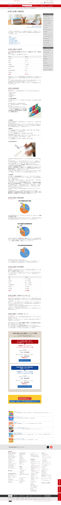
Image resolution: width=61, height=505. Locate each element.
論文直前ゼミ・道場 (33, 475)
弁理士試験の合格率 (13, 37)
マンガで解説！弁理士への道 (47, 36)
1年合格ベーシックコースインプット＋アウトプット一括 (46, 456)
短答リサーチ (10, 478)
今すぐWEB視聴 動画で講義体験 (34, 456)
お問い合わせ (14, 3)
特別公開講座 (32, 483)
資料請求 (41, 2)
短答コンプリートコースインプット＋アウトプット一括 (46, 463)
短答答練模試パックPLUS (34, 478)
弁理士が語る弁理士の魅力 (47, 29)
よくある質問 (49, 499)
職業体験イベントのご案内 (34, 454)
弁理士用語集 (45, 31)
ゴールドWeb (32, 480)
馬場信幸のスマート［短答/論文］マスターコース (35, 465)
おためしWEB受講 (59, 496)
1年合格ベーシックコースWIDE (24, 386)
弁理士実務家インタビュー (47, 25)
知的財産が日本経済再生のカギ (47, 20)
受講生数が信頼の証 (22, 454)
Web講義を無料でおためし (31, 401)
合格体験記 (20, 455)
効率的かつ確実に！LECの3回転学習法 (47, 477)
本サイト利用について (11, 499)
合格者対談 (20, 456)
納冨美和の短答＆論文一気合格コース (36, 462)
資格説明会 (23, 495)
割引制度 (44, 60)
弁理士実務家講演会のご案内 (34, 455)
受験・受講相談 (19, 3)
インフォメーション (46, 67)
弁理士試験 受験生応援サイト (47, 65)
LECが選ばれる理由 (22, 453)
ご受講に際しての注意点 (23, 499)
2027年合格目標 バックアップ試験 (13, 480)
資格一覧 (9, 3)
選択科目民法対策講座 (33, 481)
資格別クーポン (16, 422)
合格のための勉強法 (46, 42)
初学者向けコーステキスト (22, 459)
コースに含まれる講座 (45, 465)
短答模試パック (33, 479)
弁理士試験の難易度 (46, 38)
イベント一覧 (45, 54)
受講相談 (59, 489)
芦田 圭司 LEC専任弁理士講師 (35, 27)
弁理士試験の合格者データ (47, 40)
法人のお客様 (47, 495)
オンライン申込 (36, 2)
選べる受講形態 (21, 458)
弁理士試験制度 (12, 39)
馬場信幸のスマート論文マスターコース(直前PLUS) (36, 471)
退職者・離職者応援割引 (18, 433)
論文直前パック (33, 476)
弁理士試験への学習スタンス (14, 43)
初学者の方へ (36, 5)
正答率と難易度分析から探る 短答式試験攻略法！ (46, 475)
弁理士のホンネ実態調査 (11, 457)
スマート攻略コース (45, 459)
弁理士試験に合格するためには (15, 42)
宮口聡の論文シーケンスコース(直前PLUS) (35, 469)
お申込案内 (17, 499)
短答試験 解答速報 (10, 479)
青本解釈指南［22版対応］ (34, 473)
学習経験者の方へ (43, 5)
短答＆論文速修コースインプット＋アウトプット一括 (46, 461)
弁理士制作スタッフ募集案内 (47, 69)
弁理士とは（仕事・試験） (27, 5)
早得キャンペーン (17, 411)
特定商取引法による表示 (37, 499)
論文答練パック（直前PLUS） (35, 477)
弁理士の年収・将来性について (12, 468)
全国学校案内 (31, 2)
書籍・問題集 (51, 5)
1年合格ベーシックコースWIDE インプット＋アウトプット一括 (47, 457)
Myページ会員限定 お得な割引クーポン (20, 427)
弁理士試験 (10, 5)
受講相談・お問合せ (15, 401)
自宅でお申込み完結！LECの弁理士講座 (47, 479)
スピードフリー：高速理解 (35, 472)
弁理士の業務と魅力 (46, 16)
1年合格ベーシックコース (24, 360)
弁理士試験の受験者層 (13, 40)
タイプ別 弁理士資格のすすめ (46, 480)
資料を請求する (24, 398)
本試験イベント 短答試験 (11, 477)
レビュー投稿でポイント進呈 (19, 438)
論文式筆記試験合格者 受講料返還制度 (24, 474)
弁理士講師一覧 (21, 457)
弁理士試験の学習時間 (13, 41)
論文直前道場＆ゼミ (11, 482)
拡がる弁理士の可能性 (46, 18)
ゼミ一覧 (31, 482)
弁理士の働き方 (45, 27)
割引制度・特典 (22, 473)
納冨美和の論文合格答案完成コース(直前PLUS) (36, 467)
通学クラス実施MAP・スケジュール (46, 464)
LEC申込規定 (30, 499)
